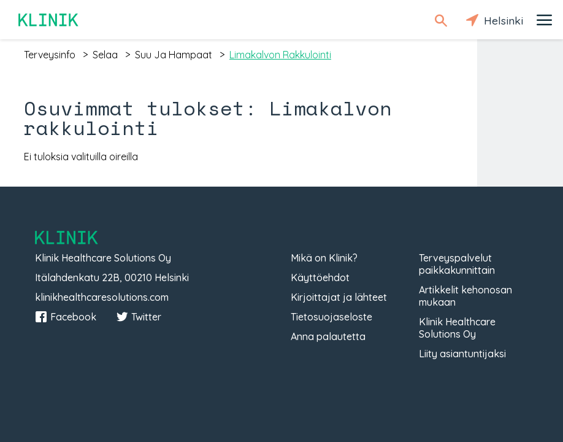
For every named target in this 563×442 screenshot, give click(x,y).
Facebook (65, 317)
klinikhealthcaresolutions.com (102, 297)
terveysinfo (49, 54)
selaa (105, 54)
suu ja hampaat (173, 54)
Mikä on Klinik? (324, 258)
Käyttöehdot (320, 277)
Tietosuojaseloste (331, 317)
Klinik (49, 20)
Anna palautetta (328, 336)
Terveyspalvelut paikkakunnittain (457, 264)
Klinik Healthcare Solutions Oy (457, 328)
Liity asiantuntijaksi (462, 353)
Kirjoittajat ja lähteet (339, 297)
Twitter (138, 317)
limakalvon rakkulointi (280, 54)
